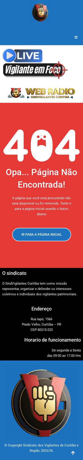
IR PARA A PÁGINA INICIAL (41, 235)
